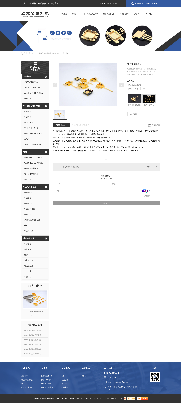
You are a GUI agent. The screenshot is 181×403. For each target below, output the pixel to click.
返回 (156, 53)
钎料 (25, 152)
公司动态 (64, 376)
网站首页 (63, 14)
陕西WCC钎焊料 (47, 380)
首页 (33, 53)
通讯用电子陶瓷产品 (60, 53)
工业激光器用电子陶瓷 (35, 311)
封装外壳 (75, 14)
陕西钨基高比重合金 (48, 376)
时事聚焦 (64, 387)
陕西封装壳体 (133, 89)
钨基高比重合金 (109, 14)
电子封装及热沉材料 (91, 14)
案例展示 (149, 14)
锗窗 (143, 89)
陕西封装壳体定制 (134, 85)
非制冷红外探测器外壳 (71, 167)
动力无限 (103, 398)
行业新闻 (64, 380)
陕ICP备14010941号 (83, 398)
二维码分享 (156, 125)
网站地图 (110, 398)
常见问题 (64, 384)
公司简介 (84, 376)
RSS (116, 398)
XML (121, 398)
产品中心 (137, 14)
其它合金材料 (124, 14)
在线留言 (133, 114)
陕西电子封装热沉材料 (48, 387)
